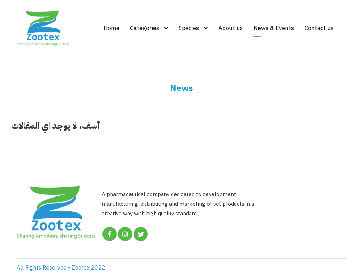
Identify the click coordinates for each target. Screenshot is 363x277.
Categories (144, 28)
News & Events (273, 28)
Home (111, 28)
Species (189, 28)
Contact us (319, 28)
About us (230, 28)
